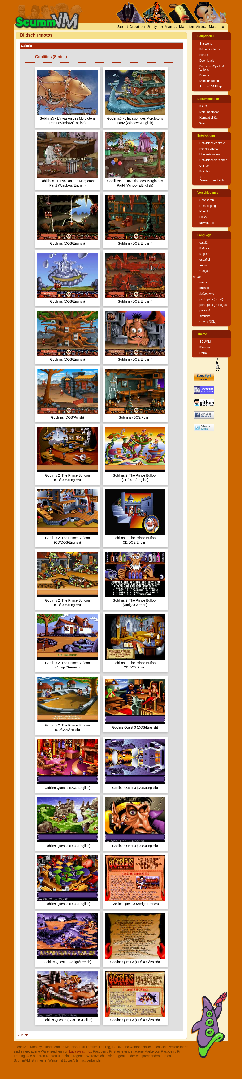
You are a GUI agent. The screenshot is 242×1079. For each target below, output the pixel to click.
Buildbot (204, 171)
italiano (204, 288)
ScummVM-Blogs (210, 86)
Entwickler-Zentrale (212, 143)
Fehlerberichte (209, 148)
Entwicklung (206, 135)
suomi (203, 265)
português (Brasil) (211, 299)
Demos (204, 75)
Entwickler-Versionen (213, 160)
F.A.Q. (203, 106)
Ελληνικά (205, 248)
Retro (203, 353)
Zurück (23, 1035)
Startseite (205, 43)
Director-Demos (209, 81)
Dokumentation (208, 98)
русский (204, 310)
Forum (203, 55)
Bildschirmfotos (209, 49)
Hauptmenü (205, 36)
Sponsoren (206, 200)
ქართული (206, 293)
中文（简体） (208, 322)
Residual (205, 347)
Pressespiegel (208, 206)
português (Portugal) (213, 305)
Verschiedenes (207, 192)
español (204, 259)
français (204, 271)
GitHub (204, 165)
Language (204, 235)
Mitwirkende (207, 222)
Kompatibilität (208, 117)
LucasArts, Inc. (80, 1051)
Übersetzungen (209, 154)
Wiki (202, 123)
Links (203, 217)
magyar (204, 282)
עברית (197, 276)
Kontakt (204, 211)
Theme (202, 334)
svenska (205, 316)
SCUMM (205, 341)
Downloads (206, 60)
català (203, 242)
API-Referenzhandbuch (211, 178)
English (204, 254)
